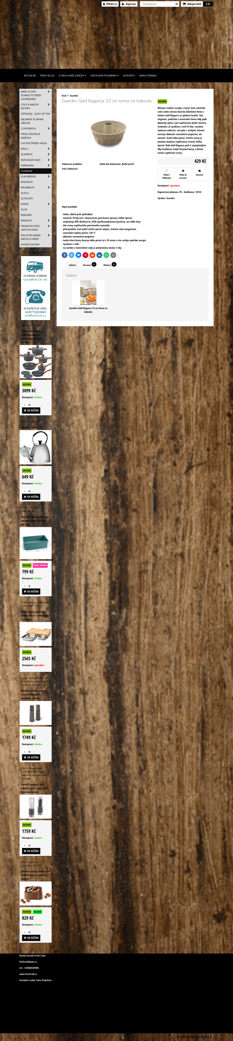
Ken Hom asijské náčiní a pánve (36, 237)
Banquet (36, 220)
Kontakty (129, 75)
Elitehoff (27, 198)
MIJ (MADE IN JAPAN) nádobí (32, 121)
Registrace (129, 4)
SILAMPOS (36, 154)
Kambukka (36, 165)
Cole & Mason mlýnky (36, 106)
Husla (24, 193)
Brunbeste (36, 187)
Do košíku (31, 410)
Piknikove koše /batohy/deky (36, 227)
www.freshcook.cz (28, 974)
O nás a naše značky (72, 75)
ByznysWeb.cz (205, 1037)
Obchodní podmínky (104, 75)
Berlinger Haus (36, 160)
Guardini (26, 171)
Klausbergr (36, 176)
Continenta (36, 128)
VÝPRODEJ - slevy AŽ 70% (35, 113)
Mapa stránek (147, 75)
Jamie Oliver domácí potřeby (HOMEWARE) (36, 95)
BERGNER (26, 215)
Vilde (24, 209)
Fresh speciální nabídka (30, 135)
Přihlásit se (110, 4)
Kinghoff (27, 182)
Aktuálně (30, 75)
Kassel (36, 204)
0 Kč (208, 4)
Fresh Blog (47, 75)
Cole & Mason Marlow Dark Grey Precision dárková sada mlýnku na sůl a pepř (35, 681)
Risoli (36, 148)
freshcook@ (24, 961)
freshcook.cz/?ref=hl (35, 252)
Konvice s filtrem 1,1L (30, 421)
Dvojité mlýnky (30, 244)
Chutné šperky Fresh (34, 143)
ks (26, 404)
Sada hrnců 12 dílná (31, 325)
